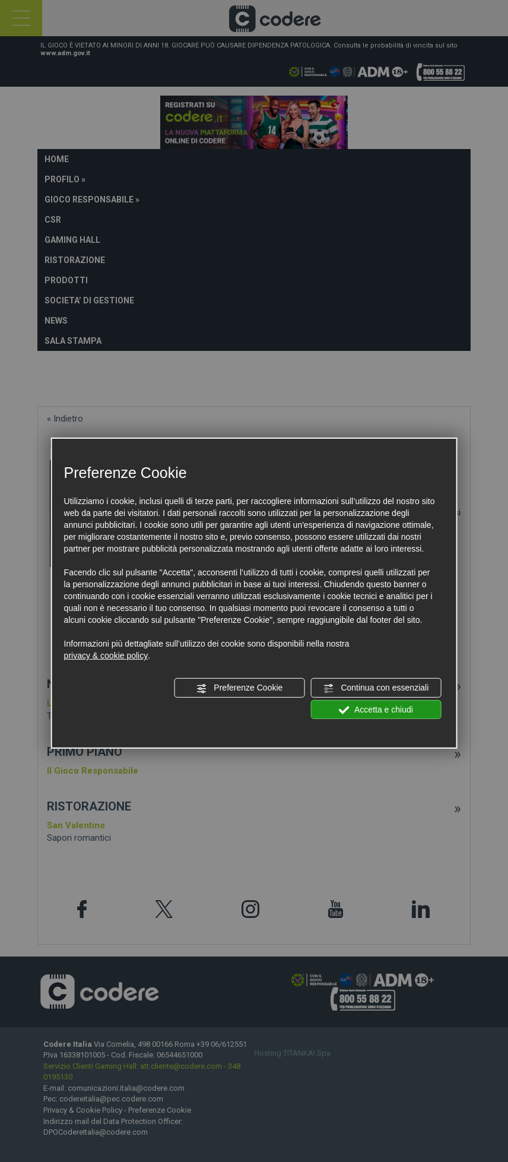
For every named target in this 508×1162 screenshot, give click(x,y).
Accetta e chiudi (376, 709)
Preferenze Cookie (239, 688)
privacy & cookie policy (106, 655)
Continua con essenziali (376, 688)
